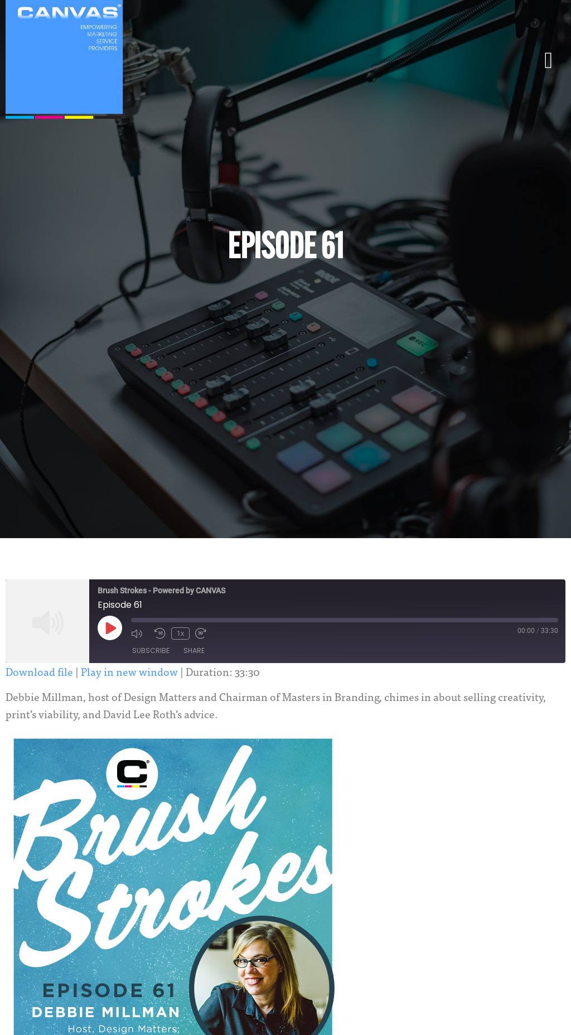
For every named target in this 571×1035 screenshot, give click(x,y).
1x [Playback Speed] (180, 633)
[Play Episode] (110, 628)
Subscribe (151, 650)
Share (194, 650)
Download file (39, 671)
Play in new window (129, 671)
